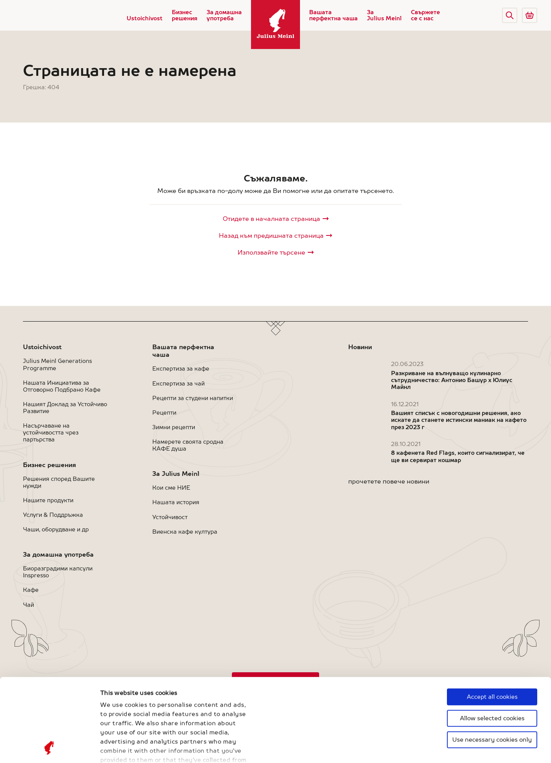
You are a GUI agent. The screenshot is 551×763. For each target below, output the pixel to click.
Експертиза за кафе (180, 368)
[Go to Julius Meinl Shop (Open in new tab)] (529, 15)
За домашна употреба (224, 15)
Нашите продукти (48, 500)
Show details (118, 748)
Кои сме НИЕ (171, 487)
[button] (509, 15)
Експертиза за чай (178, 383)
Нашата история (175, 502)
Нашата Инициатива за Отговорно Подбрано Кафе (62, 386)
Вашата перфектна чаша (333, 15)
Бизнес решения (184, 15)
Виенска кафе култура (184, 531)
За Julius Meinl (384, 15)
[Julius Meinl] (275, 24)
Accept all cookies (492, 619)
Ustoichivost (145, 18)
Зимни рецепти (173, 427)
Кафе (31, 590)
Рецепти (164, 412)
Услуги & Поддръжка (53, 514)
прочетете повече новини (388, 481)
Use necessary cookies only (492, 661)
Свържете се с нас (425, 15)
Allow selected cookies (492, 640)
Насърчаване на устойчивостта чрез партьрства (50, 432)
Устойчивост (169, 517)
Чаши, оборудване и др (56, 529)
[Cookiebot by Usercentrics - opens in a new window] (49, 748)
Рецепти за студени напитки (192, 398)
